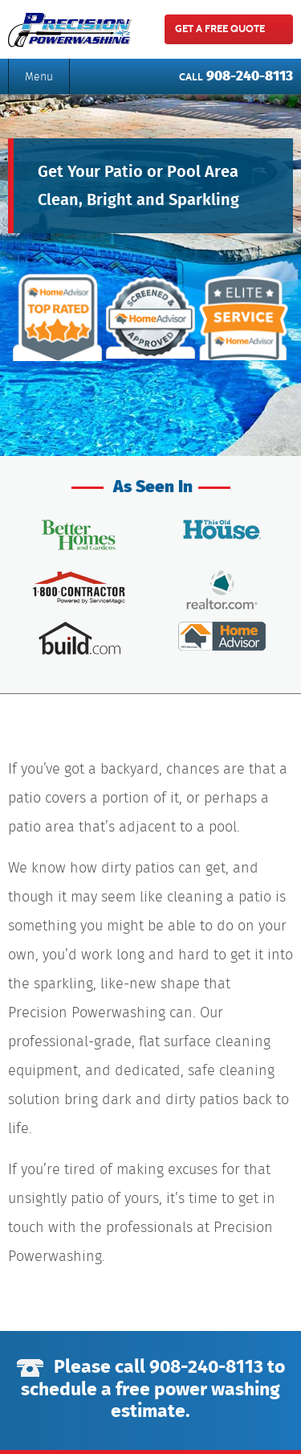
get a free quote (220, 29)
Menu (39, 76)
